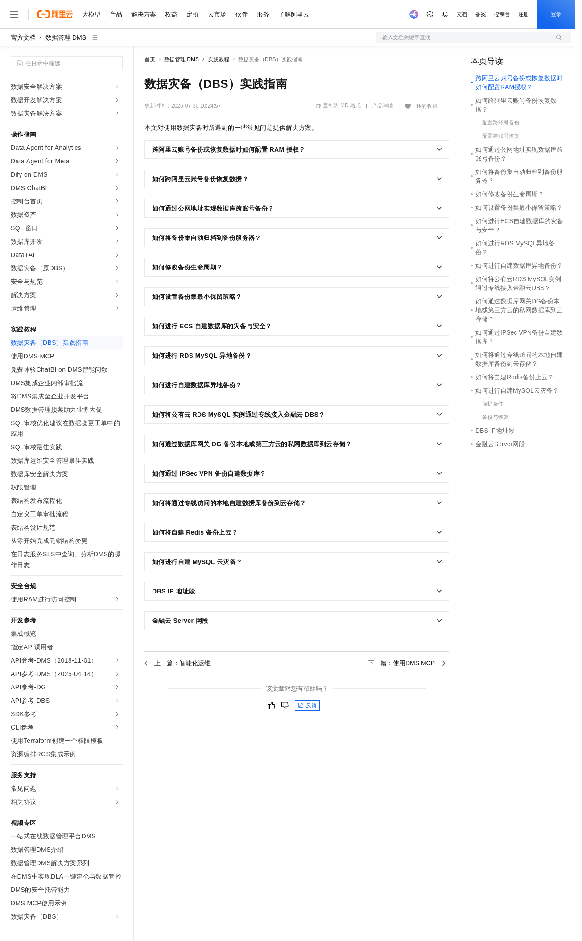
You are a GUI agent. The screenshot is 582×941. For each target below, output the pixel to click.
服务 (263, 14)
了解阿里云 (294, 14)
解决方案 (143, 14)
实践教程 (218, 59)
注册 (523, 14)
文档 (462, 14)
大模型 (91, 14)
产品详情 (382, 106)
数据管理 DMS (65, 37)
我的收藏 (427, 106)
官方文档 (23, 37)
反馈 (307, 705)
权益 (171, 14)
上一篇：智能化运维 (177, 663)
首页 (149, 59)
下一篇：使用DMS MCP (407, 663)
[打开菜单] (14, 14)
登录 (556, 14)
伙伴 (241, 14)
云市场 (217, 14)
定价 (192, 14)
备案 (480, 14)
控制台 (502, 14)
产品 (116, 14)
